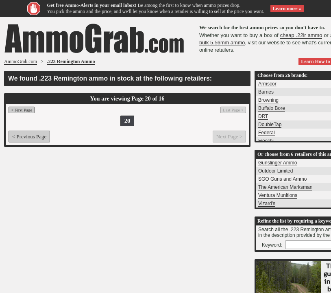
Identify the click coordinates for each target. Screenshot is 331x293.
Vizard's (266, 203)
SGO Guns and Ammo (282, 179)
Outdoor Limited (275, 171)
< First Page (21, 109)
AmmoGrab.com (20, 61)
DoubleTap (269, 124)
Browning (268, 100)
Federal (266, 133)
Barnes (266, 92)
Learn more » (287, 8)
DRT (263, 116)
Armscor (267, 84)
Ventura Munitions (277, 195)
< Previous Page (29, 136)
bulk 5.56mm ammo (222, 42)
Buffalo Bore (271, 108)
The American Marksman (285, 187)
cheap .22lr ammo (301, 35)
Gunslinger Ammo (277, 163)
